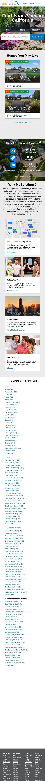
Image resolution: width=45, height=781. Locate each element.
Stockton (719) (10, 443)
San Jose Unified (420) (12, 655)
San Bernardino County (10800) (15, 498)
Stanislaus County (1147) (13, 521)
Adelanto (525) (10, 389)
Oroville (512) (9, 422)
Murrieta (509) (9, 417)
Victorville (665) (10, 451)
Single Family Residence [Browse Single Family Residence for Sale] (28, 760)
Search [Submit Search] (37, 37)
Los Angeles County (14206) (14, 478)
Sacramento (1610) (11, 430)
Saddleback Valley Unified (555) (15, 579)
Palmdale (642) (10, 425)
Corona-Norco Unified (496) (14, 536)
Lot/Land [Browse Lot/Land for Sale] (28, 772)
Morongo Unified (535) (12, 561)
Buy (24, 3)
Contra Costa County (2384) (14, 468)
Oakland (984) (9, 420)
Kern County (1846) (11, 473)
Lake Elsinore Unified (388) (14, 622)
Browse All (9, 453)
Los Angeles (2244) (11, 412)
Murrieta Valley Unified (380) (14, 564)
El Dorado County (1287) (13, 470)
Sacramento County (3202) (14, 496)
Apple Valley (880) (11, 392)
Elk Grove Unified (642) (13, 614)
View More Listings (22, 123)
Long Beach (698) (11, 410)
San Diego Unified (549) (13, 582)
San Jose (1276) (10, 438)
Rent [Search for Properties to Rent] (22, 30)
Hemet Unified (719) (11, 546)
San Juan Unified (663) (12, 587)
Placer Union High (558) (13, 572)
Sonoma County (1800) (13, 519)
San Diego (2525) (11, 433)
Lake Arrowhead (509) (12, 402)
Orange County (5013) (12, 488)
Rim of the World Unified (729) (15, 574)
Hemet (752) (9, 397)
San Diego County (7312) (13, 501)
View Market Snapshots (16, 330)
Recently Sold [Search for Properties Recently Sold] (38, 30)
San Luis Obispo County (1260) (15, 508)
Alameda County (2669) (13, 460)
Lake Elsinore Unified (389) (14, 551)
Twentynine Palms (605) (13, 448)
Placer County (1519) (12, 491)
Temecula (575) (10, 445)
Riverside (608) (10, 428)
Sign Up (10, 368)
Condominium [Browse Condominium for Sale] (29, 766)
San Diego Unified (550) (13, 652)
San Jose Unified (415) (12, 584)
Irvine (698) (9, 399)
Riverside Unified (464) (12, 577)
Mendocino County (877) (13, 480)
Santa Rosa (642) (11, 440)
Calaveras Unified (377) (13, 606)
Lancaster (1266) (10, 407)
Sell (31, 3)
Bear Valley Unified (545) (13, 531)
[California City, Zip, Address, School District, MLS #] (15, 37)
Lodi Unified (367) (11, 624)
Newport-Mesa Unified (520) (14, 566)
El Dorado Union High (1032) (14, 541)
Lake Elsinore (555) (11, 405)
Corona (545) (9, 394)
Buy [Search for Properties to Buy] (8, 30)
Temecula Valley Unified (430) (15, 589)
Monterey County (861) (12, 485)
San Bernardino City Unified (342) (16, 650)
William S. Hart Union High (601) (16, 592)
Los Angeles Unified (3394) (14, 556)
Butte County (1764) (11, 462)
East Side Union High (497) (14, 538)
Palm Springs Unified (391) (14, 569)
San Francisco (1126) (12, 435)
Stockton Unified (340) (12, 660)
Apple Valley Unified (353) (13, 601)
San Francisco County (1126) (15, 503)
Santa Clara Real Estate (38, 768)
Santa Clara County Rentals (17, 760)
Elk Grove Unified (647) (13, 543)
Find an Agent (12, 290)
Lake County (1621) (11, 475)
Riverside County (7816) (13, 493)
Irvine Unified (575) (11, 549)
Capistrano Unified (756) (13, 533)
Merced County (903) (12, 483)
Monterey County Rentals (16, 772)
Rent (38, 3)
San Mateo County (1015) (13, 511)
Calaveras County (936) (13, 465)
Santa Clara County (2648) (14, 514)
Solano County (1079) (12, 516)
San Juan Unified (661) (12, 657)
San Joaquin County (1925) (14, 506)
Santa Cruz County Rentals (16, 766)
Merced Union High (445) (13, 559)
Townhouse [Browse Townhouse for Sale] (28, 764)
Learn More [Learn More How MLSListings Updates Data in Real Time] (11, 252)
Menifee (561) (9, 415)
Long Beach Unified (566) (13, 554)
